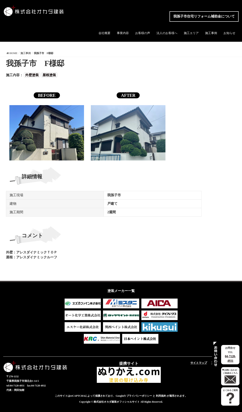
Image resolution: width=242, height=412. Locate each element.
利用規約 (161, 395)
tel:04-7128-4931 (15, 385)
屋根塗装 (49, 75)
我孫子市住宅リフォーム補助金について (204, 16)
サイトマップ (198, 362)
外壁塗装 (32, 75)
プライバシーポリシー (139, 395)
